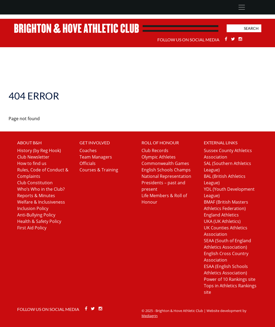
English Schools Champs (166, 170)
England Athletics (221, 215)
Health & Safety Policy (39, 221)
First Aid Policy (31, 228)
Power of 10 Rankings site (229, 279)
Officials (87, 163)
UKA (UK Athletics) (222, 221)
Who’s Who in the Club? (41, 189)
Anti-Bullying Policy (36, 215)
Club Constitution (35, 183)
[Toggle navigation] (241, 7)
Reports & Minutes (36, 196)
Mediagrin (150, 315)
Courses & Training (98, 170)
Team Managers (95, 157)
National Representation (166, 176)
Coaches (88, 150)
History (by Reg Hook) (39, 150)
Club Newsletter (33, 157)
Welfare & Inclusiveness (41, 202)
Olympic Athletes (159, 157)
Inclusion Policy (32, 208)
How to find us (31, 163)
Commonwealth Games (165, 163)
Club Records (155, 150)
